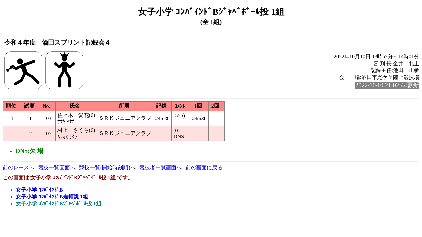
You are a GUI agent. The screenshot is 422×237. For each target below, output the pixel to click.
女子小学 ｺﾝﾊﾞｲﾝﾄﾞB (39, 190)
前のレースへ (18, 167)
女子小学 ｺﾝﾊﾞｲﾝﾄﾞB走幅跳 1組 (52, 196)
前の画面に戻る (204, 167)
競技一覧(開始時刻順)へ (107, 167)
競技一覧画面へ (56, 167)
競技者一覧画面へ (160, 167)
